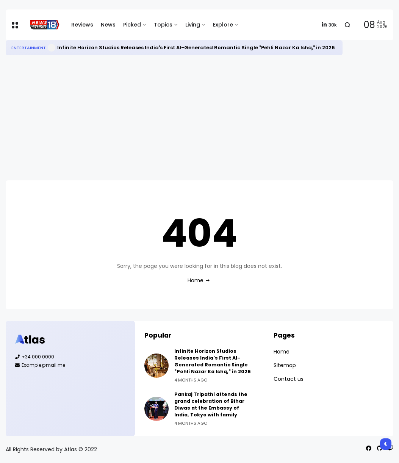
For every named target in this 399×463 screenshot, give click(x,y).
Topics (163, 24)
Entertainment (28, 48)
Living (192, 24)
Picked (132, 24)
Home (195, 280)
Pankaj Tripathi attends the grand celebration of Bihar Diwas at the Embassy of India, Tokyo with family (210, 404)
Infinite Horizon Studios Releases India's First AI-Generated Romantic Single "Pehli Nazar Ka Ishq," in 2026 (196, 47)
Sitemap (285, 365)
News (108, 24)
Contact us (289, 379)
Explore (223, 24)
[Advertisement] (199, 118)
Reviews (82, 24)
